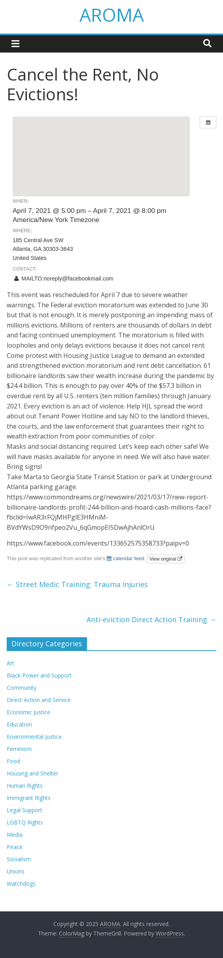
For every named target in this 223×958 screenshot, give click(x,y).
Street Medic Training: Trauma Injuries (77, 584)
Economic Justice (28, 712)
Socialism (19, 859)
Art (10, 663)
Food (13, 761)
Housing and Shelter (32, 773)
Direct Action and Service (39, 700)
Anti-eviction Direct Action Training (151, 619)
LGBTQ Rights (25, 822)
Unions (16, 871)
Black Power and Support (39, 675)
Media (15, 834)
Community (21, 687)
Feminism (19, 749)
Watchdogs (21, 883)
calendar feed (125, 558)
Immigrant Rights (29, 798)
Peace (15, 847)
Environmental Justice (34, 736)
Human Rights (25, 785)
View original (165, 559)
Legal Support (24, 810)
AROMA (111, 14)
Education (19, 724)
